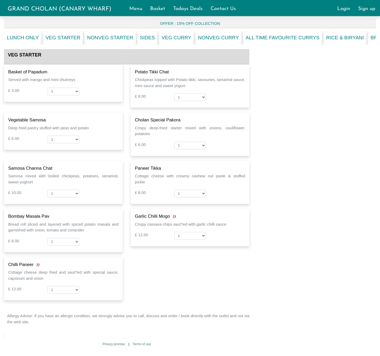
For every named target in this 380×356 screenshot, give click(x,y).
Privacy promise (113, 344)
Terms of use (142, 344)
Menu (138, 8)
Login (346, 8)
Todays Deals (190, 8)
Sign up (366, 8)
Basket (160, 8)
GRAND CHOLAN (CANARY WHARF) (59, 9)
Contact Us (223, 8)
